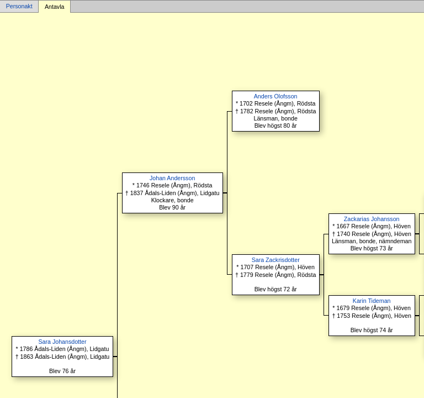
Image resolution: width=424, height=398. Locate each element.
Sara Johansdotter (62, 341)
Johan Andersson (172, 178)
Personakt (19, 6)
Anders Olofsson (276, 96)
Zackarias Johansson (372, 219)
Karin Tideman (372, 300)
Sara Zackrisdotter (276, 259)
